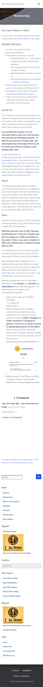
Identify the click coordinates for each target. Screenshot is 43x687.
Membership (7, 497)
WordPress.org (9, 655)
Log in (5, 642)
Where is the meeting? (11, 501)
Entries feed (7, 647)
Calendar (6, 510)
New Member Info (27, 39)
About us (6, 493)
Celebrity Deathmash (20, 82)
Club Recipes (8, 515)
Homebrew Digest (9, 531)
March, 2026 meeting (11, 591)
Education (6, 506)
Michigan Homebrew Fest (27, 73)
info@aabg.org (31, 172)
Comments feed (9, 651)
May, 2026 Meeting (10, 583)
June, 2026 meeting (10, 578)
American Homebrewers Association (17, 544)
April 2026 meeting (10, 587)
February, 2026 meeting (11, 596)
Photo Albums (8, 519)
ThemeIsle (29, 681)
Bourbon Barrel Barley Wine (17, 94)
